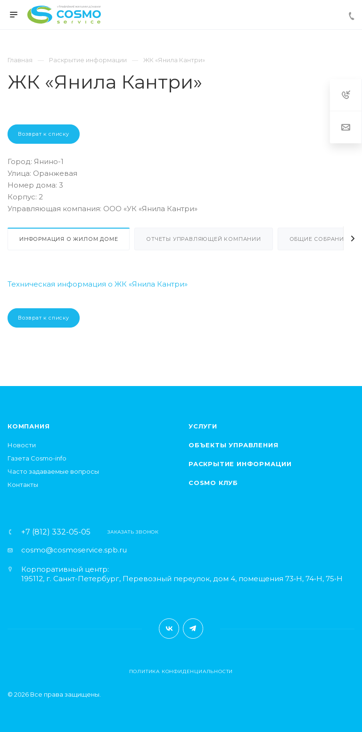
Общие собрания (318, 239)
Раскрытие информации (240, 464)
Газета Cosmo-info (37, 458)
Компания (28, 426)
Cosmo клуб (213, 482)
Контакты (23, 484)
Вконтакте (169, 628)
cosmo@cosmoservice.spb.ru (74, 549)
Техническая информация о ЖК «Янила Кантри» (98, 284)
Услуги (203, 426)
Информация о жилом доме (68, 239)
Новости (22, 445)
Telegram (193, 628)
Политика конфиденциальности (181, 671)
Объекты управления (233, 445)
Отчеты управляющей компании (203, 239)
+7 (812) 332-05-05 (55, 532)
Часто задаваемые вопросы (53, 471)
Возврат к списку (43, 134)
